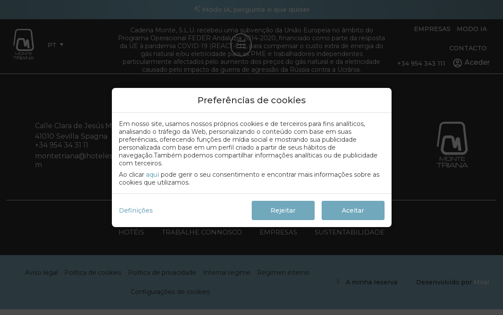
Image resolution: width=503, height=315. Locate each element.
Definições (136, 210)
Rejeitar (283, 210)
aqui (152, 174)
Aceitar (353, 210)
